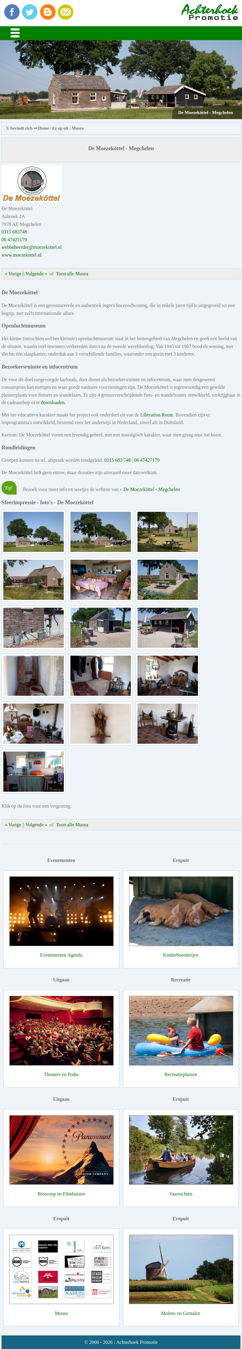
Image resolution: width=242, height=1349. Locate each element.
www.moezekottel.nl (21, 255)
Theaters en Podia (61, 1074)
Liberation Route (156, 414)
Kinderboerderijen (180, 955)
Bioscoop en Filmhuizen (61, 1193)
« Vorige (13, 273)
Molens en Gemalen (180, 1313)
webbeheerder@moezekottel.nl (32, 247)
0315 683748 (14, 231)
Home (43, 128)
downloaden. (53, 402)
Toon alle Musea (72, 273)
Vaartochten (180, 1193)
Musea (78, 128)
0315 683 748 (117, 460)
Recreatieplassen (181, 1074)
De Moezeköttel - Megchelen (151, 489)
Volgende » (36, 273)
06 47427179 (14, 239)
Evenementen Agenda (61, 955)
